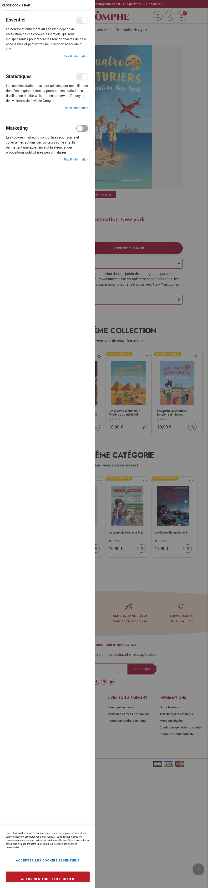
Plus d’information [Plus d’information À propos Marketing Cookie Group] (75, 159)
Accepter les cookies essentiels (48, 860)
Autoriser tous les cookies (47, 879)
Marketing (82, 128)
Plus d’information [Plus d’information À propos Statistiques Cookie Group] (75, 108)
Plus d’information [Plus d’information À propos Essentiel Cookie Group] (75, 56)
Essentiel (82, 20)
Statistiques (82, 76)
